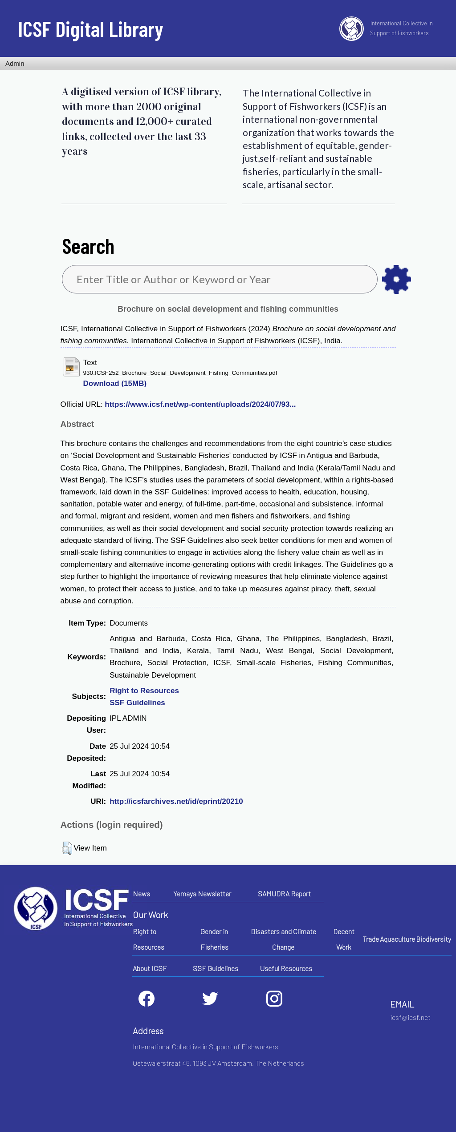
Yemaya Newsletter (202, 893)
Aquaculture (397, 939)
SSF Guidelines (137, 702)
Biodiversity (433, 939)
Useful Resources (286, 968)
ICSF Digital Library (90, 28)
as (396, 279)
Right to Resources (144, 690)
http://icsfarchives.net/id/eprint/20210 (176, 801)
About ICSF (150, 968)
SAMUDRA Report (284, 893)
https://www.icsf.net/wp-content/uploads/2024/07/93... (200, 404)
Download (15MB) (115, 383)
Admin (14, 63)
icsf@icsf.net (410, 1017)
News (141, 893)
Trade (370, 939)
